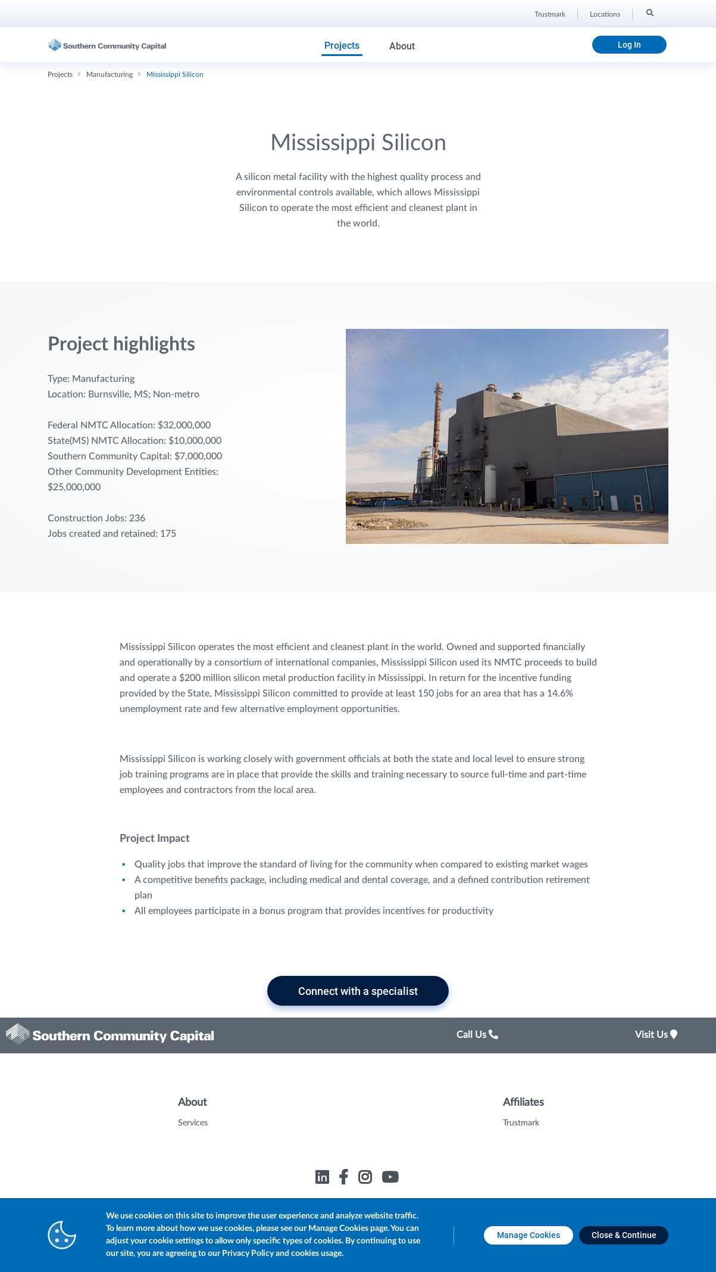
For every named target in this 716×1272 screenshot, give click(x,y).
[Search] (649, 12)
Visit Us (656, 1035)
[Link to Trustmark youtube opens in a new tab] (391, 1179)
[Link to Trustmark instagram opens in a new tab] (366, 1179)
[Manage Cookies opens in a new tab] (528, 1235)
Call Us (477, 1035)
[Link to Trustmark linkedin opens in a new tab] (323, 1179)
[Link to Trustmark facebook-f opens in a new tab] (345, 1179)
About (402, 46)
